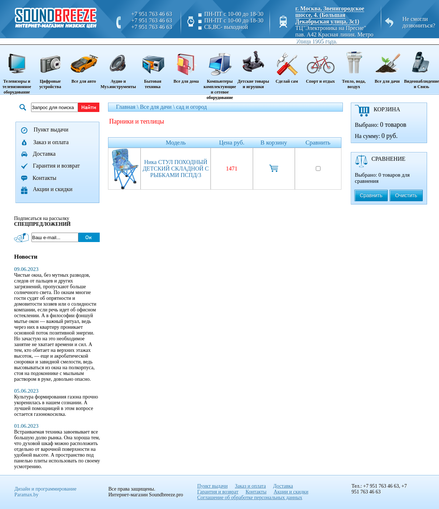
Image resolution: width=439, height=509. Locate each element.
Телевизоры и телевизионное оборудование (17, 70)
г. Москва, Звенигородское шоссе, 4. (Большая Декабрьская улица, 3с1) (330, 15)
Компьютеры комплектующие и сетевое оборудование (220, 73)
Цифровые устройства (50, 67)
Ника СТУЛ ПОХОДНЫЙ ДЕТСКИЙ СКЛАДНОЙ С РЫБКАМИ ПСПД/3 (176, 168)
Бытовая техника (152, 67)
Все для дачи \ (158, 107)
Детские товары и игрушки (253, 67)
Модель (176, 142)
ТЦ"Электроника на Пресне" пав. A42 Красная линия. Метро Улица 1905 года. (335, 34)
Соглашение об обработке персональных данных (249, 497)
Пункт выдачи (51, 129)
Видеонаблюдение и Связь (421, 67)
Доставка (44, 154)
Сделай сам (287, 65)
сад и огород (191, 107)
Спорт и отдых (320, 65)
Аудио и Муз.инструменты (118, 67)
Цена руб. (231, 142)
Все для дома (186, 65)
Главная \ (128, 107)
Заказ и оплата (51, 142)
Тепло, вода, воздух (353, 67)
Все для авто (83, 65)
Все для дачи (387, 65)
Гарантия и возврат (56, 166)
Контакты (44, 178)
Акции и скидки (53, 189)
